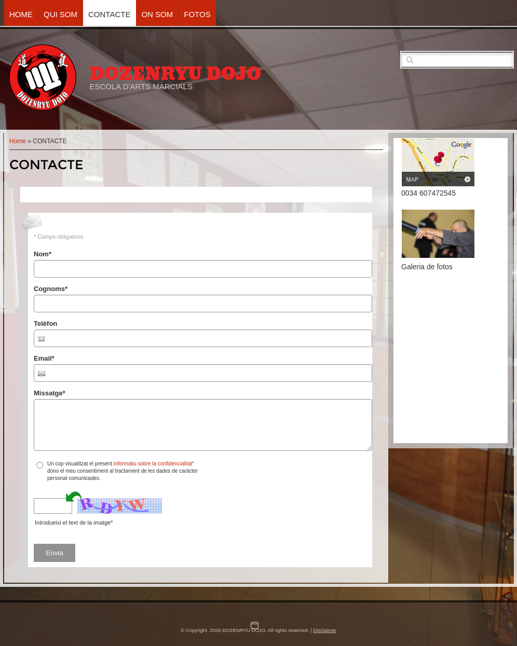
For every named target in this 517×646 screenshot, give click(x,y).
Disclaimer (324, 630)
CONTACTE (109, 14)
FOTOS (197, 14)
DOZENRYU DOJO (175, 74)
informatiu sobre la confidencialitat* (154, 463)
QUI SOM (60, 14)
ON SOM (157, 14)
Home (21, 14)
